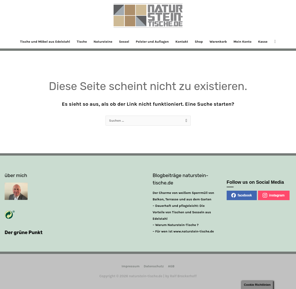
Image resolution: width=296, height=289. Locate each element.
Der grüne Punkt (24, 232)
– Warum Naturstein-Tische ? (176, 225)
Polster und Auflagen (152, 41)
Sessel (123, 41)
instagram (273, 195)
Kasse (267, 41)
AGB (172, 266)
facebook (241, 195)
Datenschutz (154, 266)
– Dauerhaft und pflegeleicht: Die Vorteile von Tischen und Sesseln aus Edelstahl (183, 212)
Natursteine (101, 41)
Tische (79, 41)
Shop (201, 41)
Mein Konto (246, 41)
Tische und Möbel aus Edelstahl (41, 41)
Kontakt (183, 41)
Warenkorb (221, 41)
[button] (280, 41)
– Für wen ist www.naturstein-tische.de (184, 231)
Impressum (129, 266)
